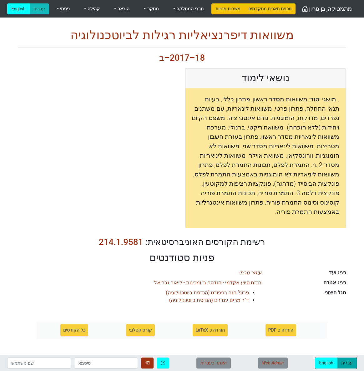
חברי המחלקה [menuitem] (189, 8)
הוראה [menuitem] (122, 8)
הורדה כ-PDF (280, 330)
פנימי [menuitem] (64, 8)
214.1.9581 (121, 242)
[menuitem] (227, 8)
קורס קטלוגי (140, 330)
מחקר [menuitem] (152, 8)
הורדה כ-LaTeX (210, 330)
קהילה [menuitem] (92, 8)
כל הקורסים (74, 330)
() (207, 293)
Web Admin (273, 362)
